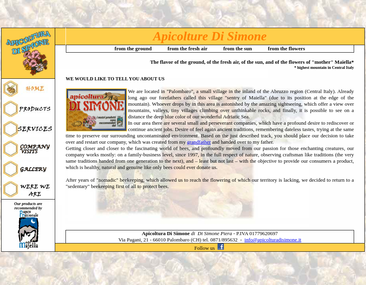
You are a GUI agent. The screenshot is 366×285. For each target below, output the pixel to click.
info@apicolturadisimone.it (273, 240)
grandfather (199, 142)
